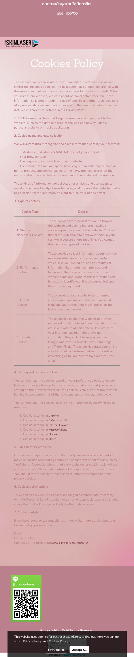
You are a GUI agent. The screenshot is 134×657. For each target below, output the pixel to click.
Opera (53, 439)
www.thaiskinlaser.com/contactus (67, 543)
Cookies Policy (58, 641)
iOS (65, 420)
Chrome (54, 415)
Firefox (53, 434)
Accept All (79, 649)
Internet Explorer (59, 425)
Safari (52, 420)
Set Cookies (56, 649)
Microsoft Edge (58, 429)
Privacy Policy (32, 641)
